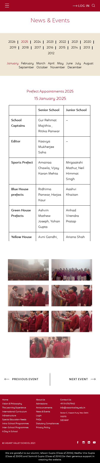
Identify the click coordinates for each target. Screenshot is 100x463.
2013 (87, 48)
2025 (24, 42)
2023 (50, 42)
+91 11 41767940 (67, 404)
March (40, 63)
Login (39, 416)
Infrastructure (9, 416)
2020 (87, 42)
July (78, 63)
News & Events (43, 412)
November (57, 67)
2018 (25, 48)
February (27, 63)
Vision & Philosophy (12, 404)
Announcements (44, 408)
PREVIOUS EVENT (25, 379)
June (69, 63)
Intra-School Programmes (15, 424)
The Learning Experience (14, 408)
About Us (40, 400)
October (42, 67)
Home (5, 400)
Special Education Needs (14, 420)
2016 (50, 48)
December (74, 67)
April (51, 63)
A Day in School (10, 432)
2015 (62, 48)
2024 (37, 42)
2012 (51, 53)
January (12, 63)
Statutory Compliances (46, 424)
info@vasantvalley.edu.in (72, 408)
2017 (38, 48)
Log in (81, 6)
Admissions (41, 404)
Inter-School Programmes (15, 428)
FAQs (38, 420)
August (88, 63)
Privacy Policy (43, 428)
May (60, 63)
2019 (13, 48)
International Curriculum (14, 412)
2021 (75, 42)
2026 (11, 42)
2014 (74, 48)
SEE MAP (64, 420)
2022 (62, 42)
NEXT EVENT (78, 379)
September (26, 67)
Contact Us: (66, 400)
